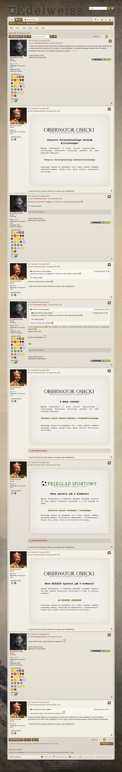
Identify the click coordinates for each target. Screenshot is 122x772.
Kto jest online (15, 749)
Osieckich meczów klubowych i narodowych (69, 510)
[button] (101, 36)
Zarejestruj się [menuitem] (110, 20)
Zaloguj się (22, 23)
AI (96, 20)
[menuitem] (102, 19)
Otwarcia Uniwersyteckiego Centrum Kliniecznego (69, 160)
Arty (57, 764)
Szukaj (13, 23)
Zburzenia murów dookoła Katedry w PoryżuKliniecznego (69, 418)
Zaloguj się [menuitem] (106, 20)
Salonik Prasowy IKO (19, 33)
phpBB (57, 762)
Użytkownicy (31, 20)
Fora (19, 20)
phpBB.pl (69, 766)
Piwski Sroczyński (15, 125)
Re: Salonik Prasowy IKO (39, 40)
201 (15, 130)
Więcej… (12, 20)
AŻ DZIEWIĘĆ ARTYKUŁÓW (69, 600)
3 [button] (109, 36)
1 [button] (103, 36)
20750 (16, 64)
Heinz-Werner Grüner (16, 57)
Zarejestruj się (33, 23)
